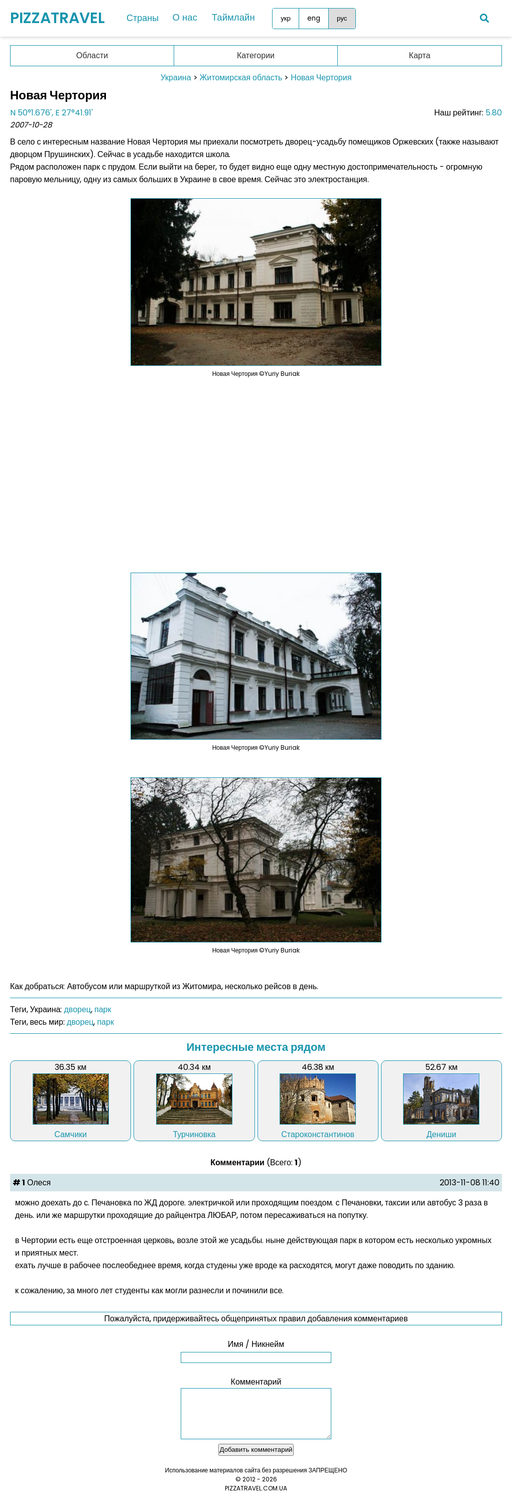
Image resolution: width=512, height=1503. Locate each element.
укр (281, 18)
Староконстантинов (317, 1134)
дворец (77, 1009)
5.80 (493, 112)
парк (102, 1009)
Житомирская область (241, 77)
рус (337, 18)
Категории (256, 55)
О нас (184, 18)
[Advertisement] (256, 468)
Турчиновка (194, 1134)
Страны (142, 18)
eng (308, 18)
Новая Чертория (321, 77)
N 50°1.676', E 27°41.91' (51, 112)
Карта (420, 55)
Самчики (70, 1134)
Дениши (441, 1134)
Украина (176, 77)
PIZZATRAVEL (57, 18)
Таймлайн (229, 18)
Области (92, 55)
